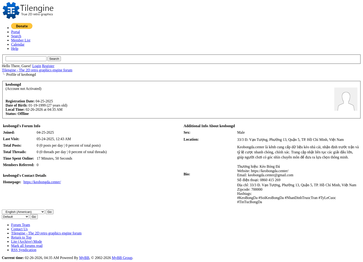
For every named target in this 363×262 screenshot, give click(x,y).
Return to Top (21, 237)
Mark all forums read (27, 246)
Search (16, 36)
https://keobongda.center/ (42, 182)
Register (48, 66)
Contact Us (19, 229)
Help (14, 49)
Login (36, 66)
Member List (20, 40)
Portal (15, 32)
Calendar (18, 44)
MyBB (84, 258)
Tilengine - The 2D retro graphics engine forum (37, 70)
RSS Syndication (23, 250)
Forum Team (20, 225)
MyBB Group (122, 258)
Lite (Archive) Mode (26, 241)
